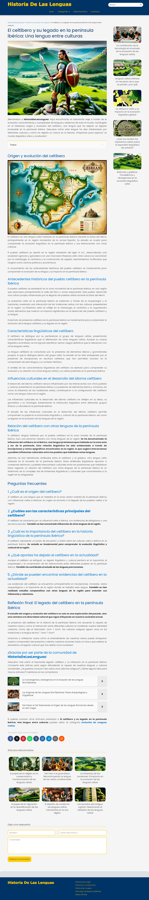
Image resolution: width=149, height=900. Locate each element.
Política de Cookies (83, 888)
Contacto (95, 11)
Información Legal (82, 882)
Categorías (63, 11)
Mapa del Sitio (81, 894)
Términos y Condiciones (85, 885)
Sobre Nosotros (80, 11)
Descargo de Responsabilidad (88, 891)
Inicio (51, 11)
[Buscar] (140, 5)
